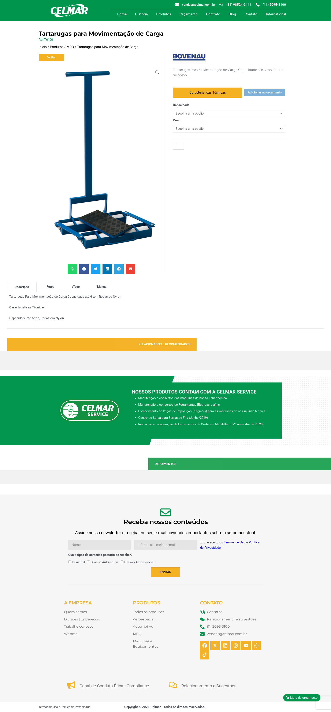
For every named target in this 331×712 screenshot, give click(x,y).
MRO (70, 47)
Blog (232, 14)
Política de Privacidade (75, 707)
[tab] (22, 287)
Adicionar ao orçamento (265, 92)
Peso (176, 120)
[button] (157, 72)
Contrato (213, 14)
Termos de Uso (234, 542)
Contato (251, 14)
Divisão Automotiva (105, 562)
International (276, 14)
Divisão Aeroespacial (139, 562)
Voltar (51, 57)
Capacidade (181, 105)
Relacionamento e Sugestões (208, 685)
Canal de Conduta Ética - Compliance (114, 685)
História (141, 14)
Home (122, 14)
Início (43, 47)
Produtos (163, 14)
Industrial (78, 562)
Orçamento (189, 14)
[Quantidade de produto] (178, 146)
